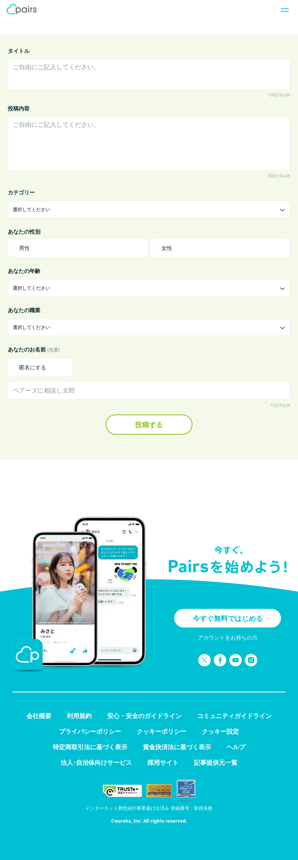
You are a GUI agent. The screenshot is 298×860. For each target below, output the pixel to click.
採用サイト (162, 762)
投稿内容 (18, 108)
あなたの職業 (24, 310)
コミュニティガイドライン (234, 715)
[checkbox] (40, 367)
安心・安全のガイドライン (144, 715)
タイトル (18, 50)
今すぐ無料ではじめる (228, 618)
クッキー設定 (220, 731)
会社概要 (38, 715)
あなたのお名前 (34, 349)
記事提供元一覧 (215, 762)
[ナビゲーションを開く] (282, 9)
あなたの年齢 (24, 270)
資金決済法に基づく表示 (177, 747)
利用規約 (79, 715)
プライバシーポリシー (90, 731)
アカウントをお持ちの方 (228, 637)
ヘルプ (236, 747)
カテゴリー (21, 192)
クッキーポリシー (161, 731)
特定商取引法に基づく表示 (90, 747)
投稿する (149, 424)
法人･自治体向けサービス (96, 762)
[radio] (78, 248)
